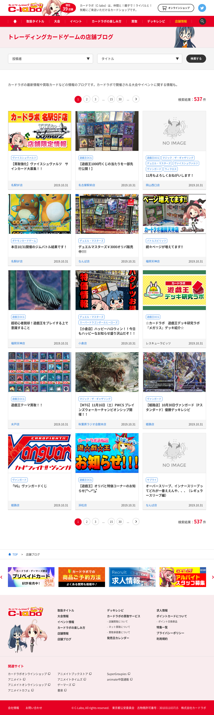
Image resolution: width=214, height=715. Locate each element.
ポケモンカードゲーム (24, 241)
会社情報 (13, 708)
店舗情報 (181, 21)
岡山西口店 (153, 185)
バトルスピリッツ (156, 241)
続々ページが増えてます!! (164, 246)
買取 (134, 21)
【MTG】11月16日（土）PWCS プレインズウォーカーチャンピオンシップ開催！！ (106, 409)
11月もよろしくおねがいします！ (170, 175)
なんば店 (84, 261)
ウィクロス (171, 169)
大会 (57, 21)
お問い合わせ (34, 708)
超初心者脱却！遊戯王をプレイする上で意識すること (39, 325)
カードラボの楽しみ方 (106, 21)
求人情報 (162, 610)
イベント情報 (65, 622)
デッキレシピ (156, 21)
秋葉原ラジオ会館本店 (92, 424)
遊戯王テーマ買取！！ (27, 404)
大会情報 (63, 616)
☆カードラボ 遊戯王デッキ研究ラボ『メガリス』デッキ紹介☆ (173, 325)
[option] (31, 577)
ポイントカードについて (172, 616)
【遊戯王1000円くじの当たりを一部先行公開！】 (105, 166)
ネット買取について (119, 627)
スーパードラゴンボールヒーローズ (99, 322)
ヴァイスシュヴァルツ (24, 158)
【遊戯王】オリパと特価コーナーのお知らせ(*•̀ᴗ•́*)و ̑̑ (107, 488)
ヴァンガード (154, 169)
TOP (15, 554)
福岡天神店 (153, 261)
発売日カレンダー (118, 638)
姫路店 (150, 424)
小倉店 (82, 343)
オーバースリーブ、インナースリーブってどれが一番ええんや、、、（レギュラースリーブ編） (174, 490)
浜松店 (82, 505)
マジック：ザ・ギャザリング (177, 158)
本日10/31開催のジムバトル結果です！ (39, 246)
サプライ (152, 480)
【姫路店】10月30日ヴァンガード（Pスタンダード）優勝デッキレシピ (174, 407)
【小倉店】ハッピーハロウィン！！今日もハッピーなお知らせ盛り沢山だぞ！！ (107, 331)
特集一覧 (162, 627)
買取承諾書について (119, 632)
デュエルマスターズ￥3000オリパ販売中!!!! (105, 249)
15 (111, 99)
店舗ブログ (64, 639)
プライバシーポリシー (170, 633)
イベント (76, 21)
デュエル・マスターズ (159, 163)
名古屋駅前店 (86, 185)
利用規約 (162, 639)
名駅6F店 (17, 261)
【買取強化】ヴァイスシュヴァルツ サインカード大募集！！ (39, 166)
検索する (196, 58)
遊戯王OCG (86, 158)
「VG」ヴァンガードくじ (29, 485)
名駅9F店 (17, 185)
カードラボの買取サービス (123, 616)
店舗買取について (118, 621)
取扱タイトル (35, 21)
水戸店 (15, 424)
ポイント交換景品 (167, 621)
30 (120, 99)
